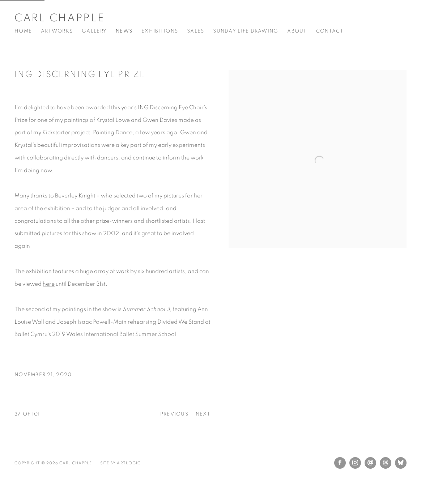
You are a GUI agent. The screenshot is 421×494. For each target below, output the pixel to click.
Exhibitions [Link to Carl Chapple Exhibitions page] (159, 31)
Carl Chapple (59, 18)
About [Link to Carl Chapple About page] (297, 31)
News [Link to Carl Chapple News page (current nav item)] (124, 31)
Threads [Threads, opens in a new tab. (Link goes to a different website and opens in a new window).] (385, 463)
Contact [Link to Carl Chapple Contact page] (330, 31)
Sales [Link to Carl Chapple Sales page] (195, 31)
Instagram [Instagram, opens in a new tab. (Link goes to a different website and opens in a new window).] (355, 463)
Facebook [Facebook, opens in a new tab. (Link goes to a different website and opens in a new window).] (340, 463)
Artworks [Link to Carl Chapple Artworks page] (57, 31)
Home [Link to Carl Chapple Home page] (23, 31)
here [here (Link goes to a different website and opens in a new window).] (49, 284)
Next (203, 414)
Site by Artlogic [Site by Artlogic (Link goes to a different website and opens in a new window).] (120, 463)
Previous (174, 414)
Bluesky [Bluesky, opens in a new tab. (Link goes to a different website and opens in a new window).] (401, 463)
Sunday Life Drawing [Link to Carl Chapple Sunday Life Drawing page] (245, 31)
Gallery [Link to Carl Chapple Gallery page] (94, 31)
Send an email (370, 463)
